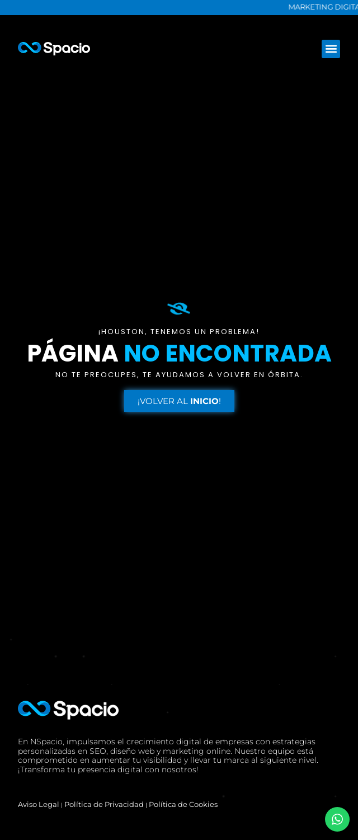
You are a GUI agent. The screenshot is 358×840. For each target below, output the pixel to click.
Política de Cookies (183, 804)
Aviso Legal (38, 804)
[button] (331, 49)
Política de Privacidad (104, 804)
